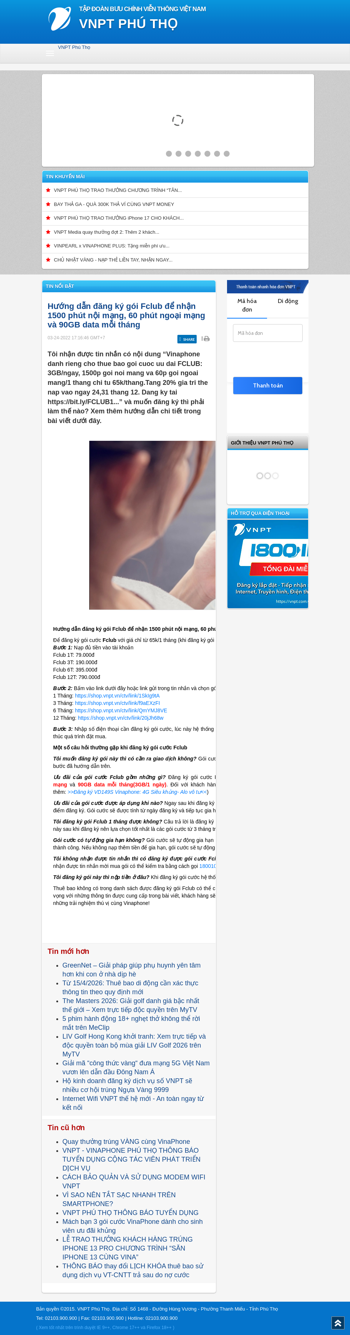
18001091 (210, 866)
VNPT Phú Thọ (74, 47)
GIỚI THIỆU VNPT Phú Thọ (262, 443)
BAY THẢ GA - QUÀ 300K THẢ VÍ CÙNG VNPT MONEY (114, 204)
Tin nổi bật (60, 286)
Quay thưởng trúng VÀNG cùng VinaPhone (126, 1141)
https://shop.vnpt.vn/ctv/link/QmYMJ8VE (121, 710)
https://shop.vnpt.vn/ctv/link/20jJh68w (119, 718)
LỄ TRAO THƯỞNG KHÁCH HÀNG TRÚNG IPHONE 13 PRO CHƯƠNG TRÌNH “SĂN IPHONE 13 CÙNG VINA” (128, 1248)
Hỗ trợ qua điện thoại (260, 513)
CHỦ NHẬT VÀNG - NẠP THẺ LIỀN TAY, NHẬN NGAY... (113, 260)
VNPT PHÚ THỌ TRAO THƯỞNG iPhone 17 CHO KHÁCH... (119, 218)
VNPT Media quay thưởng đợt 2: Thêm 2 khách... (107, 232)
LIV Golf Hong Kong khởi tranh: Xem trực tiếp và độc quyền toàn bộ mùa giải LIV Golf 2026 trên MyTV (134, 1045)
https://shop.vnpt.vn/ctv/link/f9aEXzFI (117, 703)
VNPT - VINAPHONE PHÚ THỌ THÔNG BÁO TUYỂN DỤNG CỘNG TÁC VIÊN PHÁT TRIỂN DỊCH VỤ (132, 1159)
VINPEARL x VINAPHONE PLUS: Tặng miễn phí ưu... (112, 246)
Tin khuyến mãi (65, 176)
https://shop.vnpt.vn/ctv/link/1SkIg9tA (117, 696)
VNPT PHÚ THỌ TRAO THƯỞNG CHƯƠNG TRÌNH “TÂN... (118, 190)
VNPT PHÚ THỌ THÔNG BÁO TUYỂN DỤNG (131, 1212)
